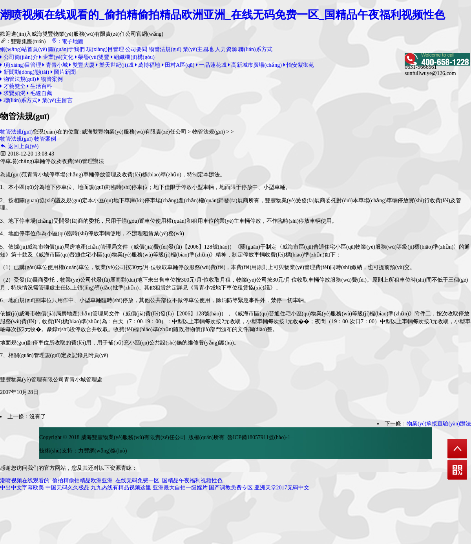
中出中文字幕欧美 (22, 488)
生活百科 (39, 86)
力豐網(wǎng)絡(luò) (102, 451)
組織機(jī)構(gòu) (133, 57)
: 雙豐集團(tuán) (23, 41)
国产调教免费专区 (231, 488)
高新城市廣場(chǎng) (255, 65)
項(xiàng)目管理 (105, 49)
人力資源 (226, 49)
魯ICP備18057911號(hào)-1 (258, 437)
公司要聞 (136, 49)
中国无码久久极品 (67, 488)
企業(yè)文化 (56, 57)
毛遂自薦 (39, 93)
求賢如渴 (13, 93)
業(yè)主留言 (55, 100)
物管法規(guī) (165, 49)
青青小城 (55, 65)
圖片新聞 (63, 72)
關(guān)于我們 (66, 49)
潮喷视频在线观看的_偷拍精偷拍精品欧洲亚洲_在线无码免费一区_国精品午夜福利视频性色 (222, 15)
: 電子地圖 (67, 41)
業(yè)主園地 (198, 49)
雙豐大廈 (82, 65)
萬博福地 (148, 65)
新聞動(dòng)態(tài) (24, 72)
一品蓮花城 (211, 65)
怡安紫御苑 (298, 65)
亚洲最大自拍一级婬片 (180, 488)
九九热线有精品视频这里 (121, 488)
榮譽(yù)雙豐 (92, 57)
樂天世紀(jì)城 (114, 65)
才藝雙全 (13, 86)
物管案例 (50, 79)
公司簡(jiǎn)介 (19, 57)
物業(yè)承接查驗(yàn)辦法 (439, 424)
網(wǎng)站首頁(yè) (23, 49)
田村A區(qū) (178, 65)
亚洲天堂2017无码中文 (281, 488)
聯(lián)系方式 (255, 49)
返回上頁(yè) (19, 146)
